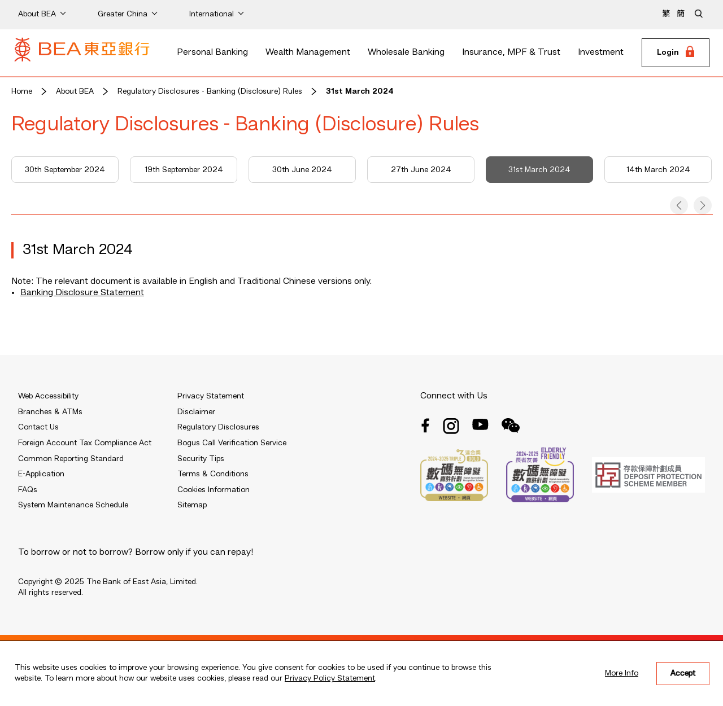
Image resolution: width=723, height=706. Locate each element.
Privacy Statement (210, 396)
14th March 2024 (658, 170)
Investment (601, 52)
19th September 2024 (184, 170)
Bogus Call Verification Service (231, 443)
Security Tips (200, 459)
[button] (679, 205)
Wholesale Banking (406, 52)
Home (21, 91)
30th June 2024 (302, 170)
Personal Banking (212, 52)
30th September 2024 (65, 170)
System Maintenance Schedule (73, 505)
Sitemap (192, 505)
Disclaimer (196, 412)
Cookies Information (213, 490)
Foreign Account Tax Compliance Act (84, 443)
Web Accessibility (48, 396)
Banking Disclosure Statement (82, 292)
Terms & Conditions (213, 474)
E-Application (41, 474)
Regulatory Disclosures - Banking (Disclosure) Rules (209, 91)
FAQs (27, 490)
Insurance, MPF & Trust (511, 52)
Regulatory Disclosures (218, 427)
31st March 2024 (360, 91)
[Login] (675, 53)
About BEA (75, 91)
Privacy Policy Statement (330, 678)
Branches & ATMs (50, 412)
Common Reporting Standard (71, 459)
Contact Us (38, 427)
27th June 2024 (421, 170)
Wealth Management (307, 52)
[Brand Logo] (82, 53)
